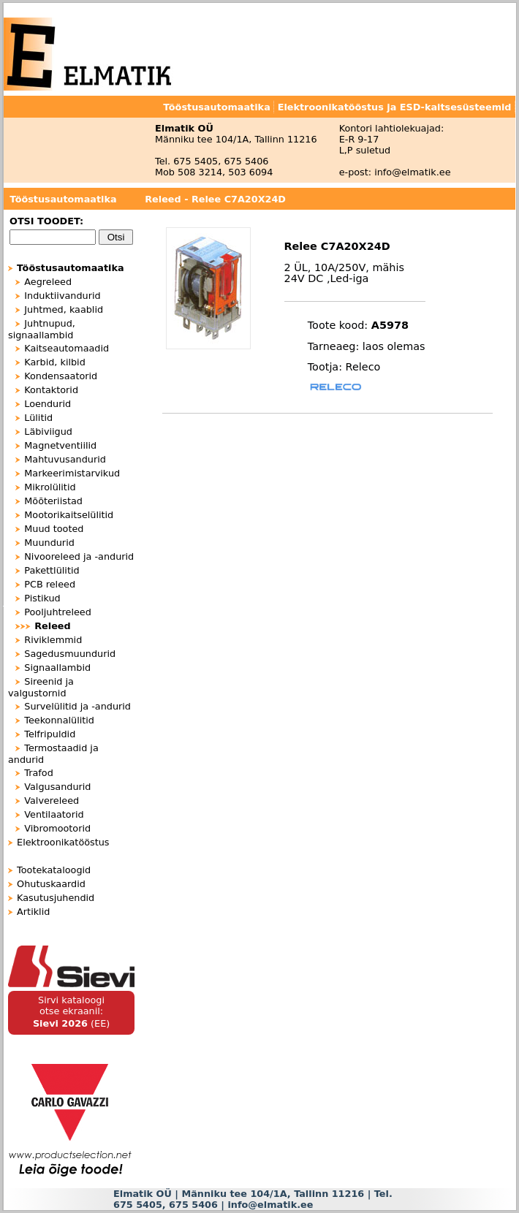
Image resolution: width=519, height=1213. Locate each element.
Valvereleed (51, 800)
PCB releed (49, 584)
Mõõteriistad (53, 500)
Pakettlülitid (51, 570)
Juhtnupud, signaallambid (41, 329)
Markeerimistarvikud (72, 473)
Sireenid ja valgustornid (41, 687)
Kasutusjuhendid (55, 897)
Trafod (38, 772)
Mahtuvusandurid (65, 459)
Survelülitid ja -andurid (77, 706)
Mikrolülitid (49, 487)
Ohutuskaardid (51, 883)
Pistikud (42, 598)
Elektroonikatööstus (63, 842)
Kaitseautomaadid (66, 348)
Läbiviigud (48, 431)
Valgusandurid (57, 786)
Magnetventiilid (60, 445)
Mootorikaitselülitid (68, 514)
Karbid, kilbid (55, 362)
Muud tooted (53, 528)
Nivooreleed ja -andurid (79, 556)
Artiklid (33, 911)
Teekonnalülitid (59, 720)
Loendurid (47, 403)
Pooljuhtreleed (57, 611)
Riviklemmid (53, 639)
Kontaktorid (51, 389)
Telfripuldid (49, 734)
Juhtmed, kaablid (63, 309)
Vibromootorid (57, 828)
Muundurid (49, 542)
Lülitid (38, 417)
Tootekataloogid (54, 869)
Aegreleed (48, 281)
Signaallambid (57, 667)
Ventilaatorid (53, 814)
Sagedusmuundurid (69, 653)
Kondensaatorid (60, 375)
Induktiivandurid (62, 295)
